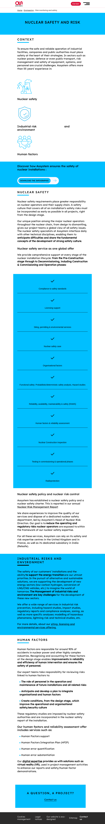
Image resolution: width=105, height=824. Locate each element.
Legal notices (38, 818)
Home (19, 10)
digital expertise (32, 761)
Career (75, 4)
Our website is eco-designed (56, 818)
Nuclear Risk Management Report (37, 506)
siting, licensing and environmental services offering (46, 626)
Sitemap (73, 818)
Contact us (50, 799)
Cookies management (23, 818)
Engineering (29, 10)
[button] (86, 3)
